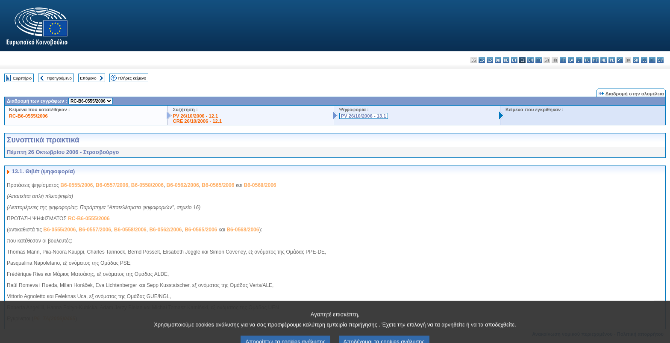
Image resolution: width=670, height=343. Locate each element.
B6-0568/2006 (260, 185)
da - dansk (498, 60)
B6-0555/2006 (76, 185)
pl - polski (611, 60)
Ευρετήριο (22, 78)
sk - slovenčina (636, 60)
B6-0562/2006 (183, 185)
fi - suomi (652, 60)
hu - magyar (587, 60)
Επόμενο (88, 78)
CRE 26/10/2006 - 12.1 (197, 121)
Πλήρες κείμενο (132, 78)
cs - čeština (490, 60)
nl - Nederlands (603, 60)
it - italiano (563, 60)
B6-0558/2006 (147, 185)
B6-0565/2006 (218, 185)
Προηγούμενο (59, 78)
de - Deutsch (506, 60)
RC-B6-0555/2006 (28, 115)
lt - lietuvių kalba (579, 60)
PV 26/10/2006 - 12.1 (195, 115)
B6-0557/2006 (112, 185)
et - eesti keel (514, 60)
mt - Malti (595, 60)
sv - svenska (660, 60)
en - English (530, 60)
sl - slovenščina (644, 60)
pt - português (620, 60)
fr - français (538, 60)
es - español (482, 60)
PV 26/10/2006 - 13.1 (363, 115)
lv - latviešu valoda (571, 60)
